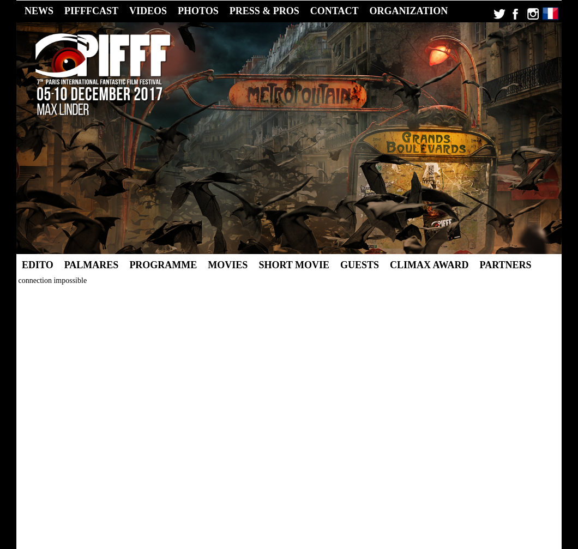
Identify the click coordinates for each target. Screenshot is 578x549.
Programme (163, 265)
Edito (37, 265)
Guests (359, 265)
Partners (506, 265)
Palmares (91, 265)
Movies (228, 265)
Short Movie (293, 265)
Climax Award (429, 265)
